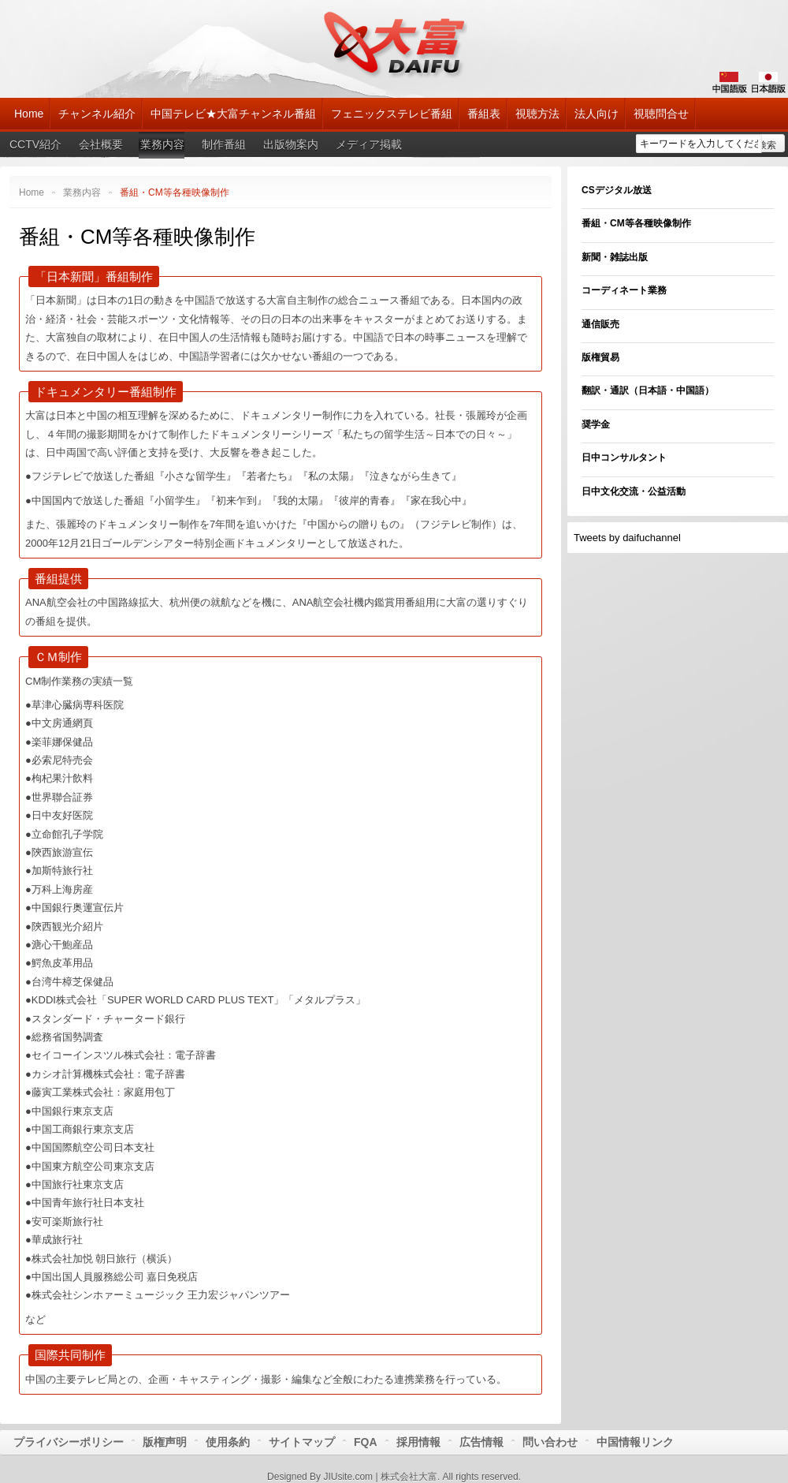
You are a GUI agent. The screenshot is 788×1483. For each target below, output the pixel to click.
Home (31, 192)
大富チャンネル (394, 43)
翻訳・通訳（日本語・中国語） (648, 390)
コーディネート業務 (624, 290)
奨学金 (596, 424)
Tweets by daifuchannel (627, 538)
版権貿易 (600, 357)
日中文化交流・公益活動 (634, 491)
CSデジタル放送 (617, 190)
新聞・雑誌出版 (615, 257)
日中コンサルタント (624, 457)
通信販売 (600, 324)
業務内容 (82, 192)
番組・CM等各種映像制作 (137, 236)
